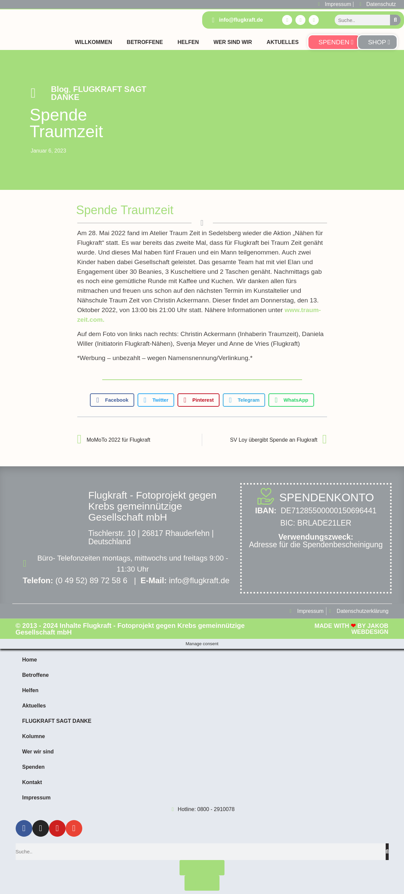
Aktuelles (283, 42)
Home (29, 660)
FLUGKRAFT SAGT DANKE (99, 93)
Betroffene (145, 42)
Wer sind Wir (232, 42)
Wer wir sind (38, 751)
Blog (60, 89)
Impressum (36, 797)
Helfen (188, 42)
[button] (112, 400)
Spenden (33, 767)
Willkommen (93, 42)
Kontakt (32, 782)
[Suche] (395, 20)
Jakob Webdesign (369, 629)
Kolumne (33, 736)
